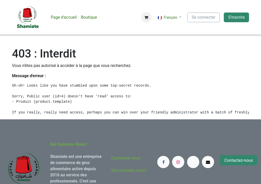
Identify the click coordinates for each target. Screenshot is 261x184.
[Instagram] (178, 162)
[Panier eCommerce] (146, 17)
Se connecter (203, 17)
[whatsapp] (193, 162)
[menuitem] (64, 17)
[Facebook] (163, 162)
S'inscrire (236, 17)
